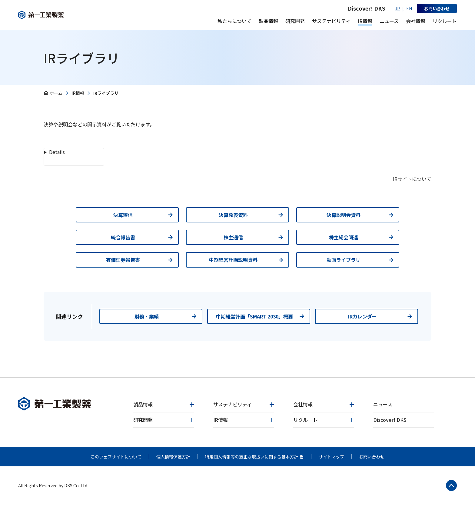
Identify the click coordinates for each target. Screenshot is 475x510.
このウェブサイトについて (116, 457)
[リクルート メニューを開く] (445, 21)
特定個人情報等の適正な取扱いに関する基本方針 (254, 457)
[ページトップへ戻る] (448, 488)
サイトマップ (331, 457)
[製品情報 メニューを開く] (268, 21)
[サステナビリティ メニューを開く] (331, 21)
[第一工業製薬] (57, 15)
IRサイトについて (412, 178)
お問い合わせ (371, 457)
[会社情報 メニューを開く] (415, 21)
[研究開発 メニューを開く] (295, 21)
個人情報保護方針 (173, 457)
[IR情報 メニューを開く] (365, 21)
